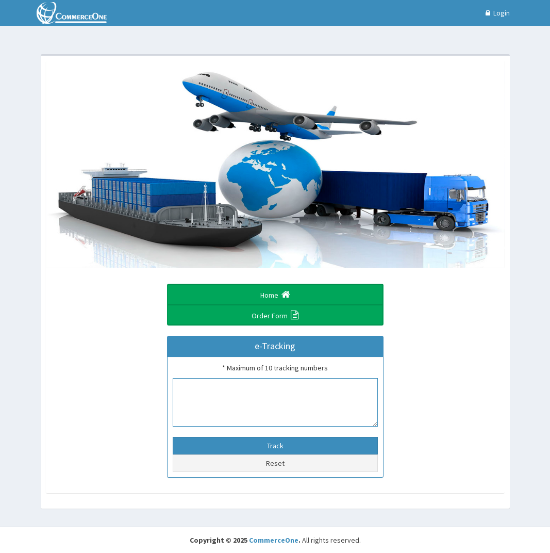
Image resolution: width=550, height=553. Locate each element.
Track (275, 445)
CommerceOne (273, 540)
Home (275, 294)
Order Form (275, 315)
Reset (275, 463)
